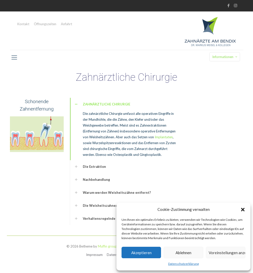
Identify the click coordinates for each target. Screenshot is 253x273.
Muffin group (107, 246)
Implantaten (164, 137)
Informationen (225, 57)
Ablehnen (183, 252)
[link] (126, 129)
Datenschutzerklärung (183, 264)
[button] (242, 209)
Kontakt (23, 24)
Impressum (94, 255)
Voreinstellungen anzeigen (227, 252)
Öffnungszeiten (45, 24)
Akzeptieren (141, 252)
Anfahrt (66, 24)
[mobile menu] (14, 57)
